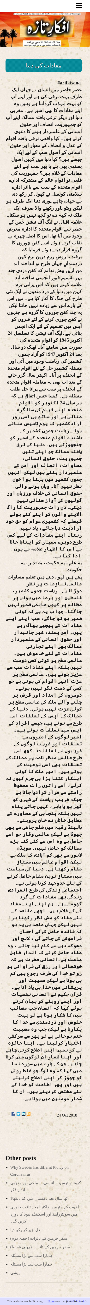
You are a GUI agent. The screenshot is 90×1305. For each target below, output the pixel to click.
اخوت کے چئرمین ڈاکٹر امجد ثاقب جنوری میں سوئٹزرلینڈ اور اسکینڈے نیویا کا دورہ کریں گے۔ (44, 1214)
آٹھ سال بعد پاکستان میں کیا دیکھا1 (39, 1198)
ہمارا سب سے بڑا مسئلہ (31, 1255)
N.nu (51, 1301)
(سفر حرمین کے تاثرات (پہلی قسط (40, 1247)
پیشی (15, 1273)
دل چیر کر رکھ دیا (25, 1230)
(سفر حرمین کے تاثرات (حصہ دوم (38, 1238)
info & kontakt (76, 1301)
